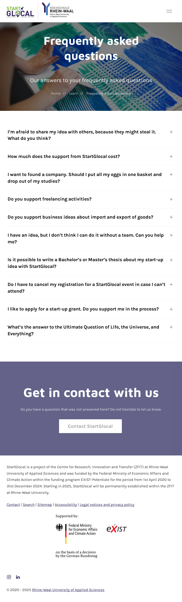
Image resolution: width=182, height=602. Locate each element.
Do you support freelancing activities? (50, 199)
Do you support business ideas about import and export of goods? (80, 217)
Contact (13, 504)
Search (29, 504)
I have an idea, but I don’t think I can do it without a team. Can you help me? (86, 238)
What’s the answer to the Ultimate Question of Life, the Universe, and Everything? (83, 330)
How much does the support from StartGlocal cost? (64, 156)
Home (56, 93)
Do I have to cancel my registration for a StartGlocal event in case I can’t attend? (86, 288)
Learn (73, 93)
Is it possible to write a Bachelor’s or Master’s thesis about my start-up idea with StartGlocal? (85, 263)
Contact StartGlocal (90, 427)
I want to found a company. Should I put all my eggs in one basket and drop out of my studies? (85, 178)
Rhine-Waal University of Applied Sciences (68, 590)
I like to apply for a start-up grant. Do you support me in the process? (83, 309)
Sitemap (44, 504)
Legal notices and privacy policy (107, 504)
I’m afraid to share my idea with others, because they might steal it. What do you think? (82, 135)
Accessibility (66, 504)
